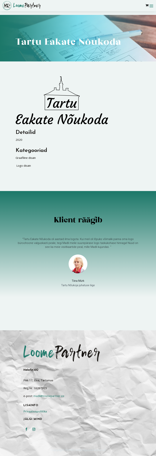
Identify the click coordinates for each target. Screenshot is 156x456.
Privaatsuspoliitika (35, 397)
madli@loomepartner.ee (48, 381)
